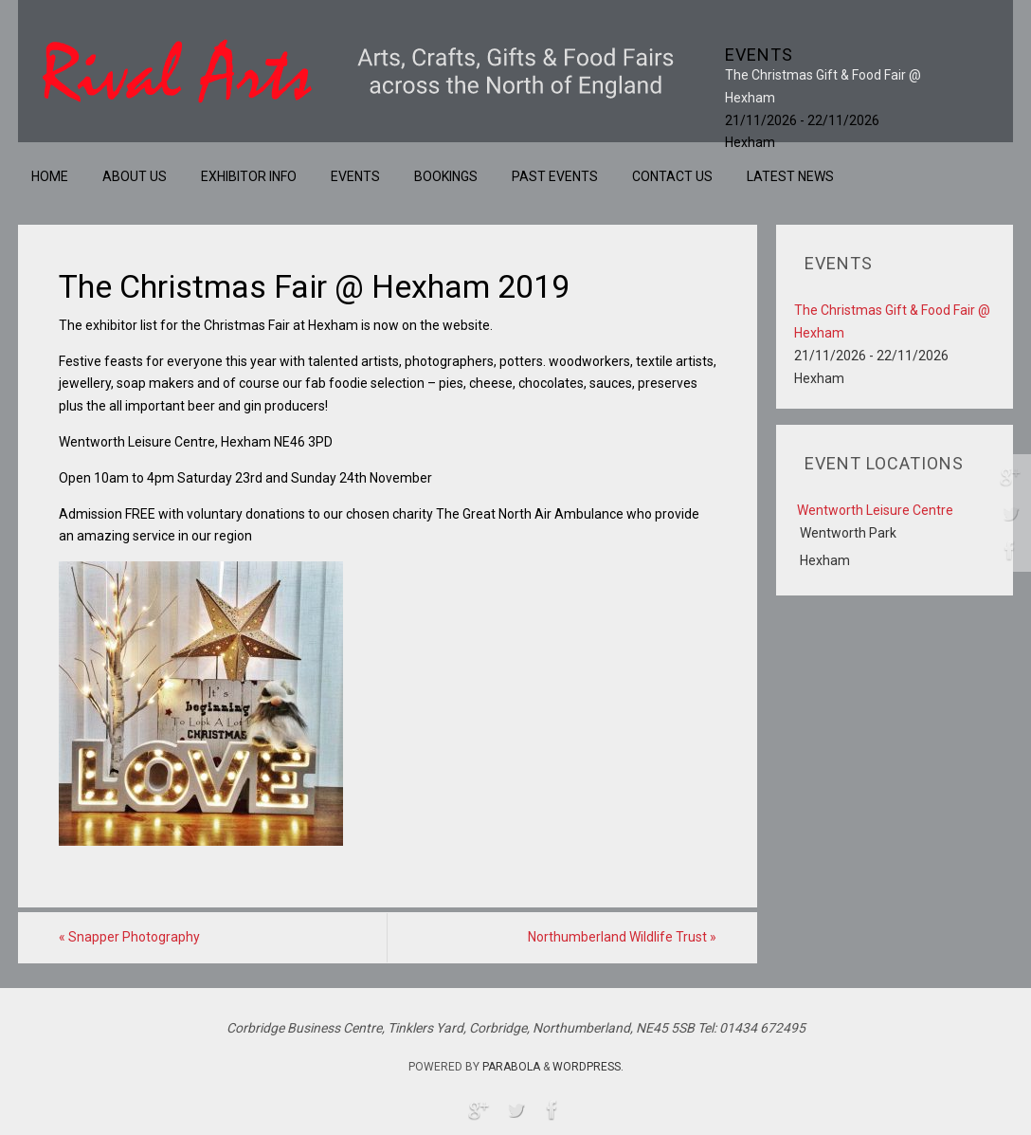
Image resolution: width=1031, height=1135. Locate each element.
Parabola (511, 1066)
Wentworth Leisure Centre (875, 510)
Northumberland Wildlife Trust (622, 936)
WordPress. (588, 1066)
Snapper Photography (129, 936)
